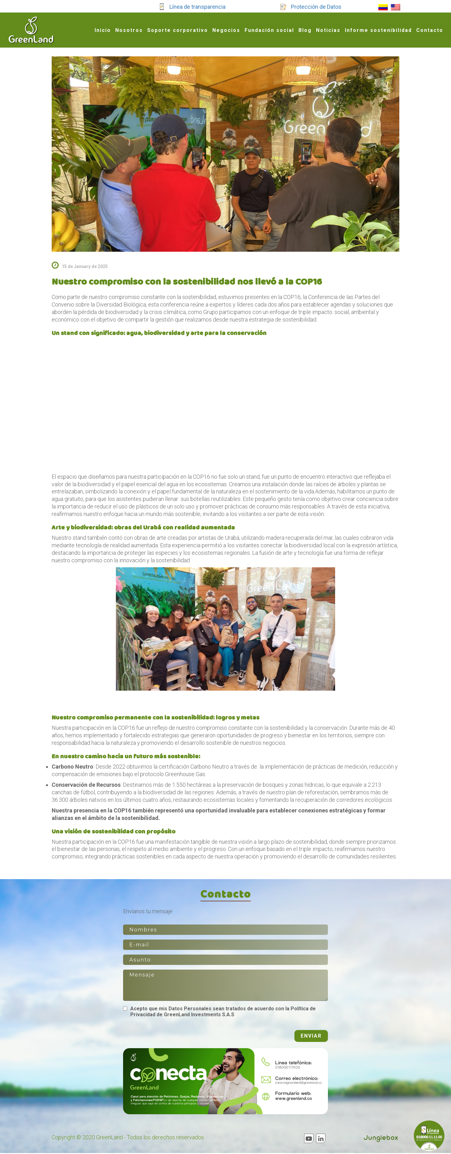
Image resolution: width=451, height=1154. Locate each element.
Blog (305, 30)
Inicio (103, 30)
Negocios (226, 30)
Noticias (328, 30)
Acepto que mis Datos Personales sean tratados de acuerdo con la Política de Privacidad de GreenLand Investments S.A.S (223, 1012)
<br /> (225, 401)
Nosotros (129, 30)
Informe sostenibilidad (378, 30)
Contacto (429, 30)
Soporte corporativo (177, 30)
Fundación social (269, 30)
